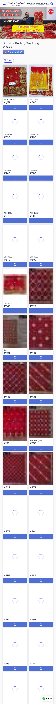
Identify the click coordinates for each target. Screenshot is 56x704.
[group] (28, 23)
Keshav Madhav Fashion (38, 3)
